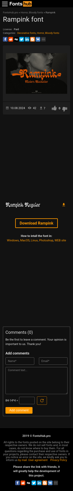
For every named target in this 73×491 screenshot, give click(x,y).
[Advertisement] (36, 156)
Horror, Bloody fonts (48, 33)
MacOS (25, 240)
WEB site (60, 240)
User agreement (37, 460)
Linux (34, 240)
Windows (13, 240)
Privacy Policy (58, 460)
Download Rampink (36, 223)
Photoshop (46, 240)
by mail (22, 460)
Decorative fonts (26, 33)
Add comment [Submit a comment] (19, 410)
